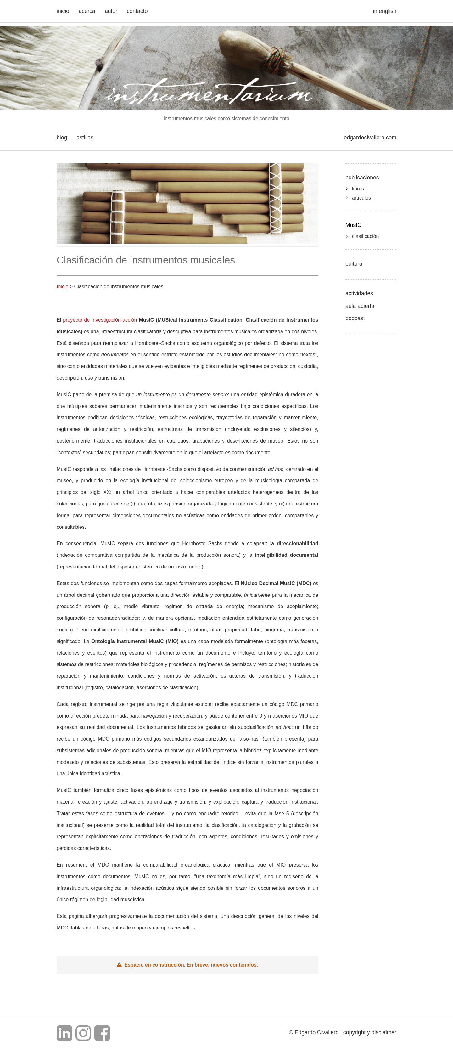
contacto (137, 11)
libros (358, 188)
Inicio (62, 286)
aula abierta (359, 306)
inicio (63, 11)
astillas (84, 137)
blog (62, 137)
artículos (361, 197)
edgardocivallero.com (370, 137)
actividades (359, 293)
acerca (87, 11)
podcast (355, 318)
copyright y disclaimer (369, 1032)
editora (353, 264)
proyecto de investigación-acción (100, 320)
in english (384, 11)
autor (111, 11)
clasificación (365, 236)
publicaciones (362, 177)
